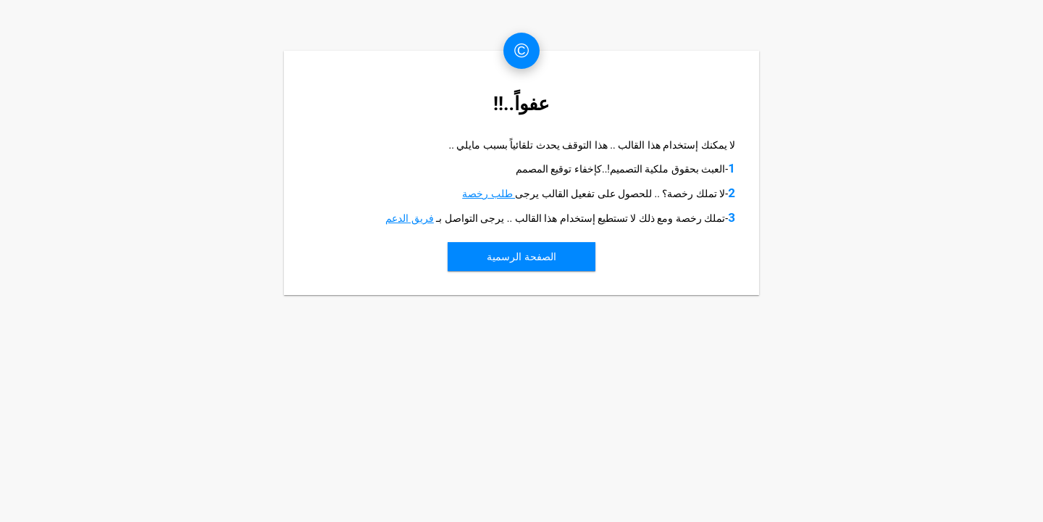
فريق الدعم (409, 218)
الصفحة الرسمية (521, 256)
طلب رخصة (488, 193)
